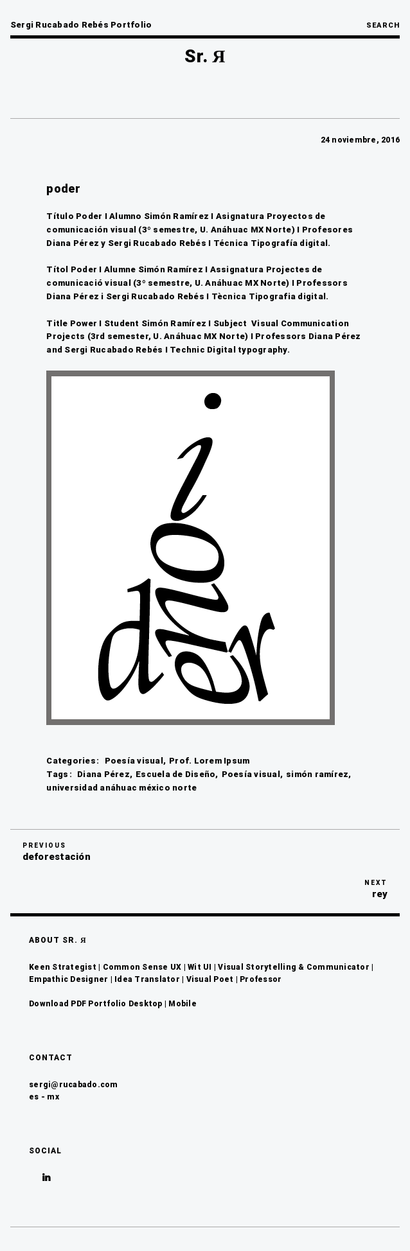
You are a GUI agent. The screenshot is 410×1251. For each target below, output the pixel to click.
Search (383, 25)
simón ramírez (317, 774)
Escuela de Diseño (175, 774)
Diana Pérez (103, 774)
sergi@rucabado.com (73, 1084)
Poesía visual (134, 760)
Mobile (182, 1003)
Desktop (146, 1003)
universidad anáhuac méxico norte (121, 787)
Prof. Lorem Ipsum (209, 760)
